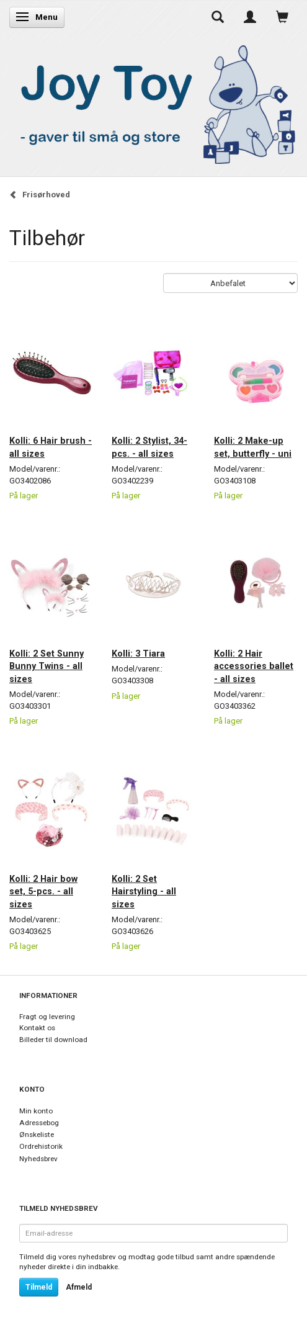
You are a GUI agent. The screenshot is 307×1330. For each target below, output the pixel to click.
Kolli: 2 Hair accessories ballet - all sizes (253, 666)
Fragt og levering (47, 1016)
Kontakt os (37, 1027)
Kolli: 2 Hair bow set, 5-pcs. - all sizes (43, 891)
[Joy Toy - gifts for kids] (153, 102)
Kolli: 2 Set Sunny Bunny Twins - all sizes (46, 666)
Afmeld (79, 1287)
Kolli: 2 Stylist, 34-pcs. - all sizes (149, 447)
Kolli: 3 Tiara (138, 653)
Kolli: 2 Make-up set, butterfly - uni (252, 447)
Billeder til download (53, 1039)
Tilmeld (38, 1287)
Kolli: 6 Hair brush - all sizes (50, 447)
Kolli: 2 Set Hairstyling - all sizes (144, 891)
